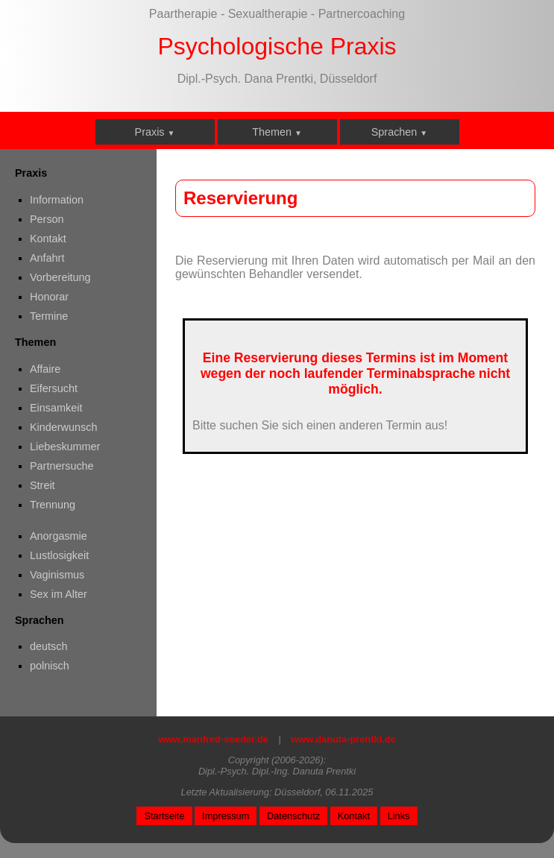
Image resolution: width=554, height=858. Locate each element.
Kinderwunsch (63, 427)
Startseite (164, 815)
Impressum (225, 815)
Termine (49, 316)
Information (57, 200)
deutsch (48, 646)
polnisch (49, 666)
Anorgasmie (58, 536)
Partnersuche (62, 466)
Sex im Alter (58, 594)
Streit (42, 485)
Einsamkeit (56, 408)
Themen (277, 132)
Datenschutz (293, 815)
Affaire (45, 369)
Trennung (52, 505)
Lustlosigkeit (59, 555)
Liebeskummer (65, 446)
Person (47, 219)
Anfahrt (47, 258)
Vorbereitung (60, 277)
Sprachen (399, 132)
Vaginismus (57, 575)
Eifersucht (54, 388)
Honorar (49, 297)
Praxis (155, 132)
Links (399, 815)
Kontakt (48, 239)
